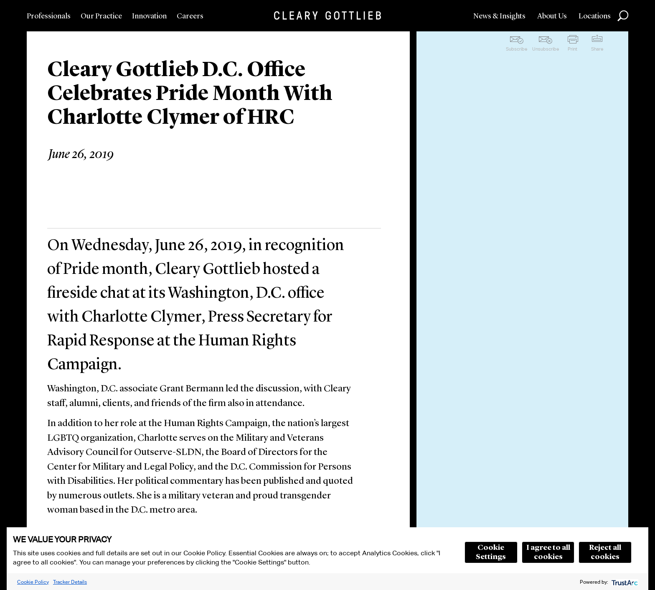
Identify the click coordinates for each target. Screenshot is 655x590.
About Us (552, 16)
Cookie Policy (33, 582)
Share (597, 49)
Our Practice (101, 16)
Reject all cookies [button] (605, 552)
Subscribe (516, 49)
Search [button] (622, 15)
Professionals (49, 16)
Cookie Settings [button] (491, 552)
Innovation (149, 16)
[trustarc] (624, 582)
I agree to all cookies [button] (548, 552)
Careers (190, 16)
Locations (595, 16)
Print (572, 49)
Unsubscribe (545, 49)
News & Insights (499, 16)
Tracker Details (70, 582)
